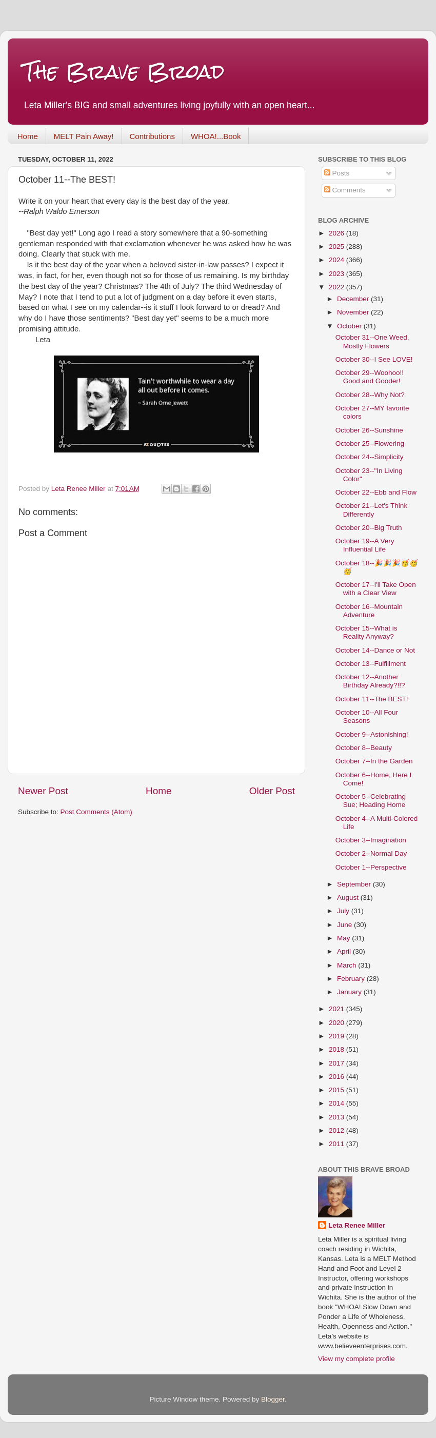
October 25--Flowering (369, 443)
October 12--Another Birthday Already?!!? (370, 681)
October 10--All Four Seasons (366, 716)
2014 (337, 1103)
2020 (337, 1023)
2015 (337, 1090)
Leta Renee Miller (356, 1225)
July (344, 911)
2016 (337, 1076)
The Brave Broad (124, 71)
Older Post (272, 790)
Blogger (273, 1399)
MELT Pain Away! (84, 136)
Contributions (152, 136)
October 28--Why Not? (370, 395)
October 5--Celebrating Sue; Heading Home (370, 801)
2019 (337, 1036)
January (350, 992)
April (345, 951)
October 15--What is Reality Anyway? (366, 632)
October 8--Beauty (363, 748)
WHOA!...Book (216, 136)
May (344, 938)
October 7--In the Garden (374, 761)
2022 (337, 287)
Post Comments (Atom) (96, 812)
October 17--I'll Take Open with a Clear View (375, 589)
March (347, 965)
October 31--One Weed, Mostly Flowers (372, 341)
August (349, 897)
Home (27, 136)
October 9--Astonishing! (371, 734)
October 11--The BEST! (371, 699)
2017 (337, 1063)
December (354, 299)
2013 (337, 1117)
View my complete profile (356, 1359)
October (350, 326)
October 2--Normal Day (371, 853)
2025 (337, 246)
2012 (337, 1130)
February (352, 978)
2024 (337, 260)
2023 (337, 274)
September (355, 884)
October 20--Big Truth (368, 527)
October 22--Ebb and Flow (376, 492)
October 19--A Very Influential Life (364, 545)
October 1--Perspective (371, 867)
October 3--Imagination (370, 840)
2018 (337, 1049)
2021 (337, 1009)
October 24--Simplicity (369, 457)
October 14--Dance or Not (375, 650)
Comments (345, 190)
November (354, 312)
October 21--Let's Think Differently (371, 510)
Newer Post (43, 790)
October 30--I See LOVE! (374, 359)
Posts (337, 173)
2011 (337, 1144)
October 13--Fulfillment (370, 663)
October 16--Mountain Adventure (369, 611)
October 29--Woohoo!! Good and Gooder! (369, 377)
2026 (337, 233)
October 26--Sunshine (369, 430)
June (345, 925)
